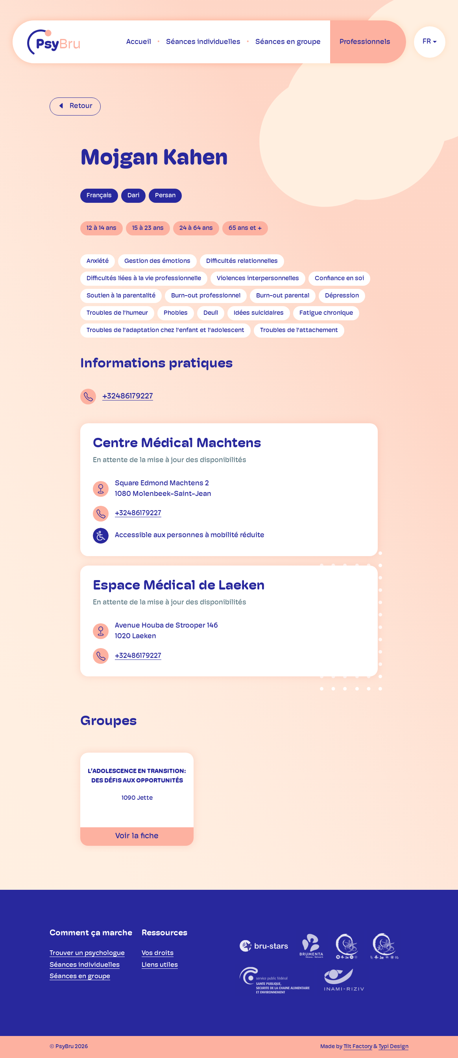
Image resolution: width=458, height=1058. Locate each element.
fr (427, 42)
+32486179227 (127, 396)
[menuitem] (138, 42)
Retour (80, 106)
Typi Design (393, 1047)
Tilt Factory (358, 1047)
